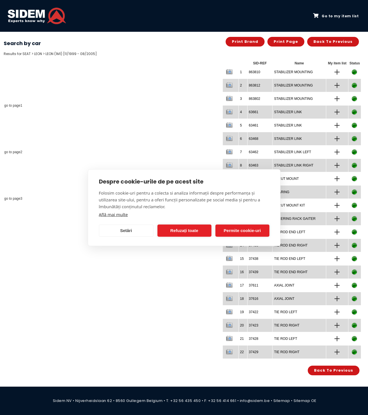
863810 (254, 72)
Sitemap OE (305, 400)
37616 (253, 299)
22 (242, 352)
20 (242, 325)
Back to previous (333, 41)
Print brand (245, 41)
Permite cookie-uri (242, 230)
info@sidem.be (255, 400)
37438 (253, 259)
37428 (253, 339)
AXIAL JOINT (284, 285)
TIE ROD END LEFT (289, 232)
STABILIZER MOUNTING (293, 72)
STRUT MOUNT (286, 179)
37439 (253, 272)
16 (242, 272)
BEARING (281, 192)
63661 (253, 112)
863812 (254, 85)
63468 (253, 139)
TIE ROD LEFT (285, 312)
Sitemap (281, 400)
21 (242, 339)
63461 (253, 125)
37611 (253, 285)
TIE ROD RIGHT (286, 325)
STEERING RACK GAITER (294, 219)
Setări (126, 230)
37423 (253, 325)
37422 (253, 312)
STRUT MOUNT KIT (289, 205)
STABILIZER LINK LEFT (292, 152)
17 (242, 285)
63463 (253, 165)
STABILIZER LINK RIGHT (293, 165)
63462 (253, 152)
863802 (254, 99)
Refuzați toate (184, 230)
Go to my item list (336, 15)
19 (242, 312)
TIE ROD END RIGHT (290, 245)
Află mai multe (113, 214)
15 (242, 259)
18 (242, 299)
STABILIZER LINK (288, 112)
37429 (253, 352)
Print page (286, 41)
